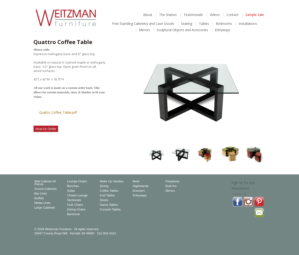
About (147, 14)
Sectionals (74, 200)
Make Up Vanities (111, 181)
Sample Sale (254, 14)
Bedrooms (224, 23)
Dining (104, 186)
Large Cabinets (44, 207)
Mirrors (144, 30)
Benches (73, 186)
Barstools (73, 214)
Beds (136, 181)
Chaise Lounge (77, 195)
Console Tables (110, 209)
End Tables (107, 195)
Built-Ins (170, 186)
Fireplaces (172, 181)
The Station (168, 14)
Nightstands (141, 186)
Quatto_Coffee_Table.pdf (58, 112)
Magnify (259, 135)
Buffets (39, 198)
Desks (104, 200)
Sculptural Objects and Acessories (182, 30)
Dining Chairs (76, 209)
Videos (215, 14)
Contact (233, 14)
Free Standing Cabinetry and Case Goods (143, 23)
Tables (204, 23)
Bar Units (40, 193)
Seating (186, 23)
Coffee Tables (109, 190)
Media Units (42, 203)
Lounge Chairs (77, 181)
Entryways (222, 30)
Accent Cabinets (45, 189)
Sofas (71, 190)
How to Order (45, 129)
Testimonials (193, 14)
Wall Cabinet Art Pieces (45, 183)
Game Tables (109, 204)
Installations (248, 23)
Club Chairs (75, 204)
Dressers (139, 190)
